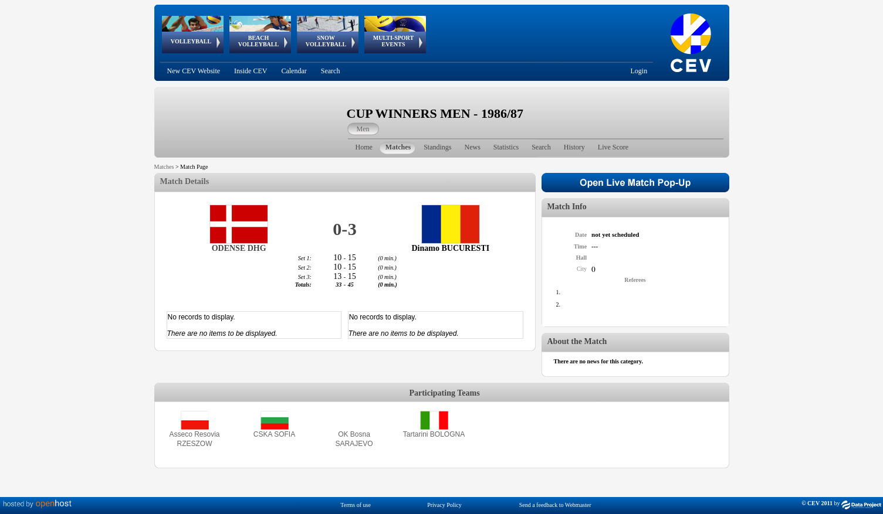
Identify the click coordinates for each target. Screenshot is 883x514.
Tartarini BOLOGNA (434, 434)
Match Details (184, 181)
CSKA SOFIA (274, 434)
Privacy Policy (444, 505)
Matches (164, 167)
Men (363, 129)
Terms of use (355, 505)
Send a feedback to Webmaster (555, 505)
